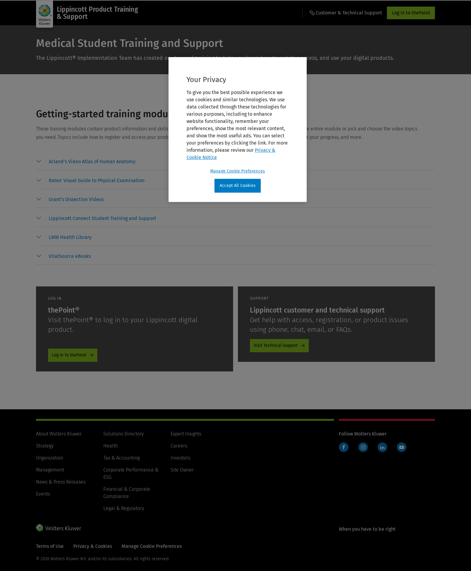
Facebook (343, 447)
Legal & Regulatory (123, 508)
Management (50, 470)
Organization (49, 458)
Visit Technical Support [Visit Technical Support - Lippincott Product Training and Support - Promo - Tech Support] (276, 345)
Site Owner (182, 470)
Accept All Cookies (238, 185)
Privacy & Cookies (92, 546)
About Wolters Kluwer (59, 434)
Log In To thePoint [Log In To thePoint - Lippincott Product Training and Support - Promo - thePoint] (69, 355)
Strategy (44, 446)
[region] (238, 129)
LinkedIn (382, 447)
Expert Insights (186, 434)
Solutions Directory (123, 434)
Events (43, 494)
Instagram (363, 447)
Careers (179, 446)
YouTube (401, 447)
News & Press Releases (60, 482)
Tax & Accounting (121, 458)
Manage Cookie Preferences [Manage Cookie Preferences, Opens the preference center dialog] (237, 171)
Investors (180, 458)
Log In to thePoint (411, 13)
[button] (92, 161)
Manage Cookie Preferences (152, 546)
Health (110, 446)
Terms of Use (50, 546)
